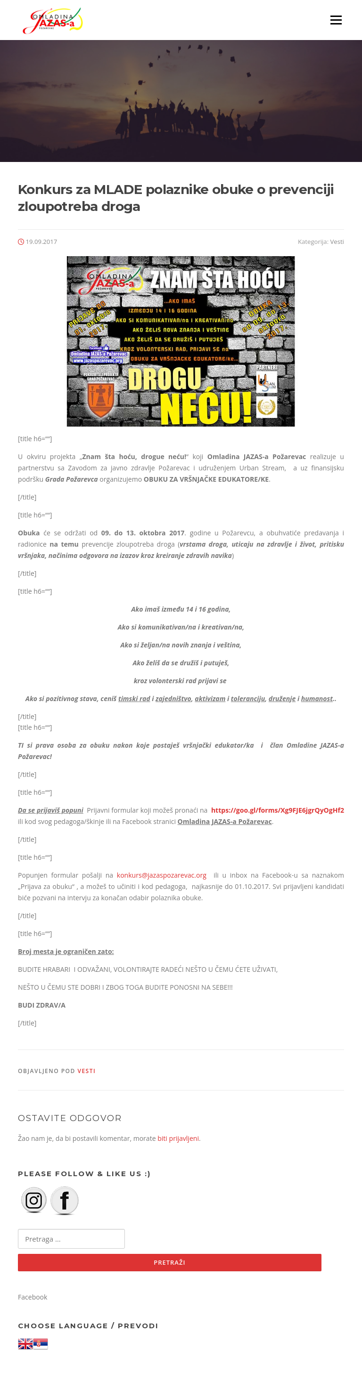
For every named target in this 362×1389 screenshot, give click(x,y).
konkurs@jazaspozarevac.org (161, 875)
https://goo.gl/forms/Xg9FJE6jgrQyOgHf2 (277, 810)
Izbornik (336, 20)
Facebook (32, 1296)
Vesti (337, 241)
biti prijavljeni (178, 1138)
